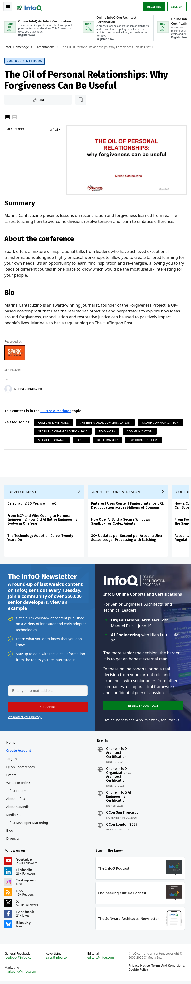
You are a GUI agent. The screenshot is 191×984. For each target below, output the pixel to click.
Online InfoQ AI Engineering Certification (118, 798)
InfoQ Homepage (17, 46)
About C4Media (18, 808)
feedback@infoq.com (20, 960)
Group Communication (160, 422)
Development (23, 491)
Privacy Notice (139, 968)
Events (12, 776)
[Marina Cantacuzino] (8, 388)
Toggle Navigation (9, 6)
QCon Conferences (21, 768)
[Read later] (34, 99)
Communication (140, 430)
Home (11, 744)
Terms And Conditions (167, 968)
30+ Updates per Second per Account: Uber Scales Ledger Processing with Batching (127, 538)
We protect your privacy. (25, 718)
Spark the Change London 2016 (63, 430)
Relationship (108, 439)
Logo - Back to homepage (29, 5)
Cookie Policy (138, 972)
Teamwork (107, 430)
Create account (19, 752)
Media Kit (14, 816)
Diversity (13, 840)
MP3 (10, 129)
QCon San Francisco (122, 814)
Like (18, 99)
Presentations (45, 46)
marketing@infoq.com (21, 974)
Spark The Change (53, 439)
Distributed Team (144, 439)
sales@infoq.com (58, 960)
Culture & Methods (25, 60)
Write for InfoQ (18, 784)
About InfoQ (16, 800)
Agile (82, 439)
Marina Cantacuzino (28, 388)
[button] (47, 708)
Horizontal (15, 116)
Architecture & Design (117, 491)
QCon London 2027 (122, 826)
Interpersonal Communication (106, 422)
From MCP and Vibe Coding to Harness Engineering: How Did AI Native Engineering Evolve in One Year (43, 520)
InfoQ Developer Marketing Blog (27, 828)
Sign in (176, 6)
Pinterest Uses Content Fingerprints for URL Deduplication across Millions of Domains (128, 505)
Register (153, 6)
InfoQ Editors (17, 792)
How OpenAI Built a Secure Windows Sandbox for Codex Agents (121, 522)
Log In (12, 760)
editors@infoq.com (100, 960)
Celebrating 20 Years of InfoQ (32, 503)
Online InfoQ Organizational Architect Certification (118, 776)
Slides (20, 129)
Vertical (8, 116)
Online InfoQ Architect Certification (116, 754)
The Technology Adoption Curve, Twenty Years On (41, 538)
